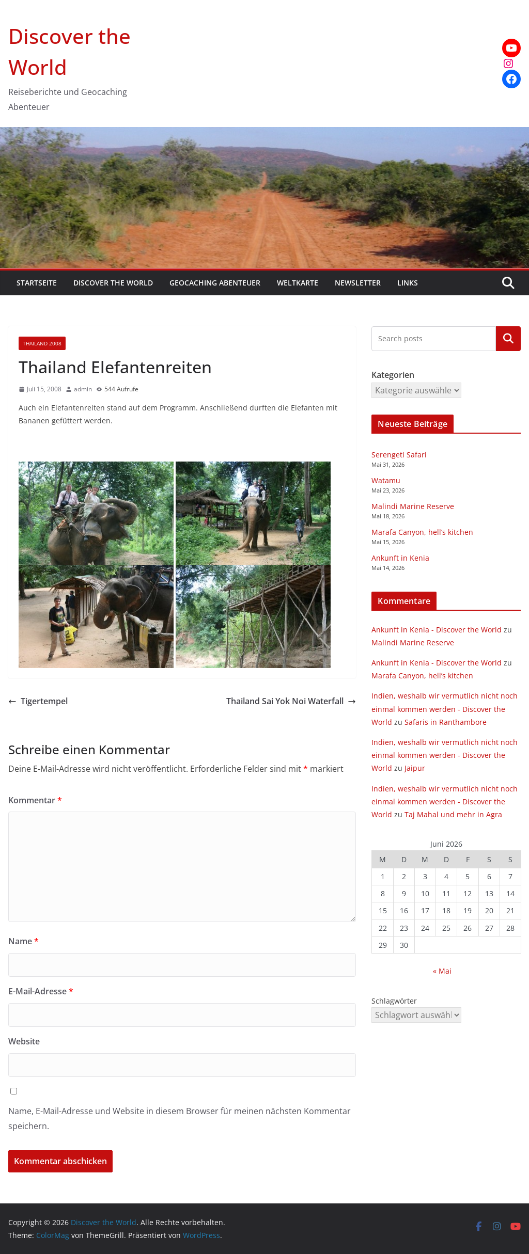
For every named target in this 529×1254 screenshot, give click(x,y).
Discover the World (113, 283)
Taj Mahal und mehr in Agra (453, 814)
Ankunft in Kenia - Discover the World (436, 629)
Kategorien (508, 338)
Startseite (37, 283)
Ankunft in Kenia (400, 558)
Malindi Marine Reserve (412, 506)
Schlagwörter (394, 1001)
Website (24, 1041)
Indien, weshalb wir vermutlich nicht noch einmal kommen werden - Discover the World (444, 708)
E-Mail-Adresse (40, 991)
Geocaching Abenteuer (214, 283)
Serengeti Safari (399, 454)
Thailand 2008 (42, 343)
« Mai (442, 971)
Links (407, 283)
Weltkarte (297, 283)
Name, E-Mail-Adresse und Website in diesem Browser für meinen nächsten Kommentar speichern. (179, 1118)
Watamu (385, 480)
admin (83, 389)
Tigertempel (38, 701)
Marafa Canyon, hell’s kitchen (422, 532)
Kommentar (35, 800)
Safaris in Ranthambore (445, 722)
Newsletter (358, 283)
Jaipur (414, 768)
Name (23, 941)
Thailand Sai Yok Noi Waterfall (291, 701)
